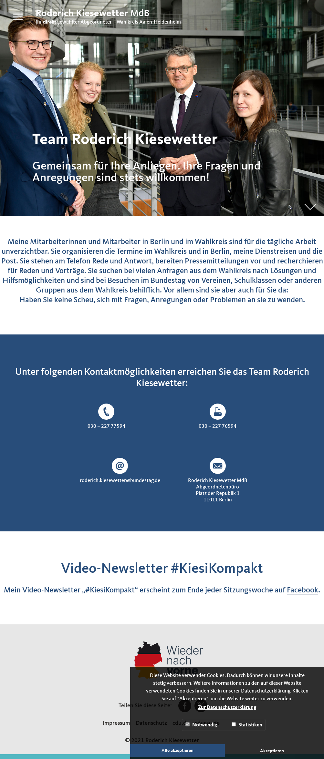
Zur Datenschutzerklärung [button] (227, 707)
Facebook (302, 590)
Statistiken (247, 725)
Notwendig (201, 725)
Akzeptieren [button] (272, 751)
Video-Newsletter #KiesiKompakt (162, 569)
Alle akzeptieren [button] (177, 750)
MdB (93, 13)
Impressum (116, 723)
